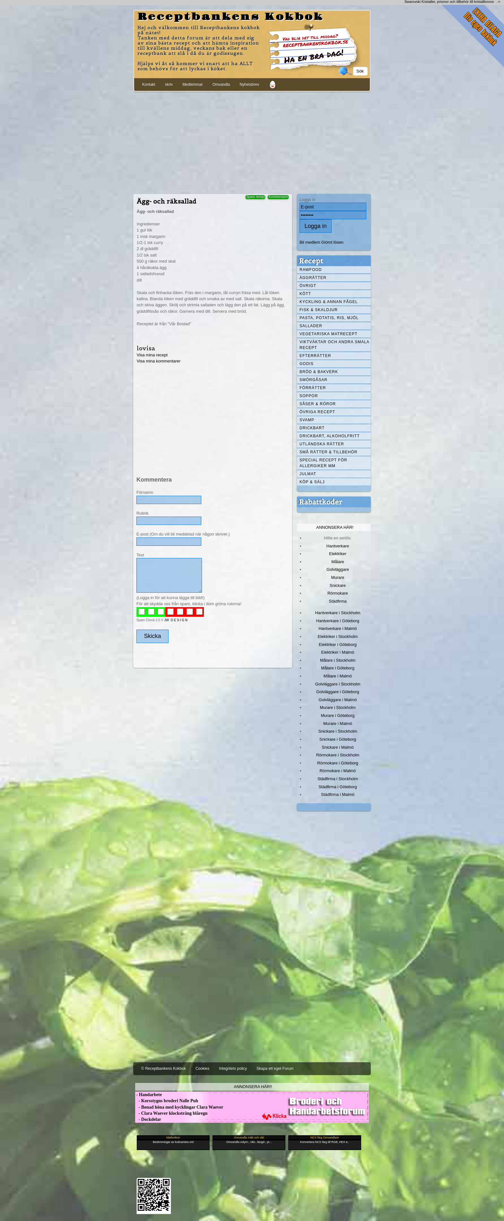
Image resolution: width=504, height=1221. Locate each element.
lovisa (146, 348)
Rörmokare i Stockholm (338, 755)
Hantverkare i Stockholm (337, 612)
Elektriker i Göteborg (338, 644)
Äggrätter (313, 277)
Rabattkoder (320, 501)
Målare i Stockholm (337, 660)
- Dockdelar (148, 1119)
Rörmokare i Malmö (337, 770)
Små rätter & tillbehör (328, 452)
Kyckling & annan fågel (329, 302)
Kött (305, 294)
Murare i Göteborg (337, 715)
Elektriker (337, 553)
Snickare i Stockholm (337, 731)
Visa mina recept (152, 355)
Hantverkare (337, 546)
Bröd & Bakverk (319, 372)
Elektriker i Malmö (337, 652)
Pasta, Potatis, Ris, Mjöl (329, 318)
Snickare (338, 585)
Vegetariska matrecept (329, 334)
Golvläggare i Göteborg (337, 691)
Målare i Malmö (338, 676)
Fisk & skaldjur (319, 310)
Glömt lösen (332, 242)
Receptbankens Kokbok (230, 17)
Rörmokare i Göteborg (337, 763)
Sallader (311, 326)
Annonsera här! (334, 527)
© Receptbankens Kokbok (163, 1068)
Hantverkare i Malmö (337, 628)
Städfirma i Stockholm (337, 778)
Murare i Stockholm (338, 707)
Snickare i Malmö (337, 747)
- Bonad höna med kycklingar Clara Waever (179, 1107)
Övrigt (308, 285)
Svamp (307, 420)
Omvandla (221, 84)
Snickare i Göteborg (337, 739)
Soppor (309, 396)
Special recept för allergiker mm (323, 463)
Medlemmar (192, 84)
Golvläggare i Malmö (338, 699)
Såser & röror (318, 404)
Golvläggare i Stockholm (337, 684)
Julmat (308, 474)
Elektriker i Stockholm (338, 636)
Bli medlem (310, 242)
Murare (337, 577)
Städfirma (337, 601)
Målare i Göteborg (337, 668)
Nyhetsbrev (249, 84)
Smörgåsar (313, 380)
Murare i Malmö (337, 723)
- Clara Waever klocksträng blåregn (171, 1113)
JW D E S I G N (175, 620)
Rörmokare (337, 593)
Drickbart (312, 428)
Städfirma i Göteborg (337, 786)
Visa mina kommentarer (159, 361)
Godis (307, 364)
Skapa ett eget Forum (274, 1068)
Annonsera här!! (253, 1086)
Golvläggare (337, 569)
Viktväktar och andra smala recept (334, 345)
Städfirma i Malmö (337, 794)
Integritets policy (233, 1068)
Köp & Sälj (312, 482)
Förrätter (313, 388)
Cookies (202, 1068)
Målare (337, 561)
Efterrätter (315, 355)
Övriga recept (317, 412)
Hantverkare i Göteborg (338, 620)
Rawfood (311, 269)
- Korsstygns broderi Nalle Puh (166, 1100)
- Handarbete (148, 1094)
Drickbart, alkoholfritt (330, 436)
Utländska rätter (322, 444)
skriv (169, 84)
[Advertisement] (252, 142)
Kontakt (148, 84)
